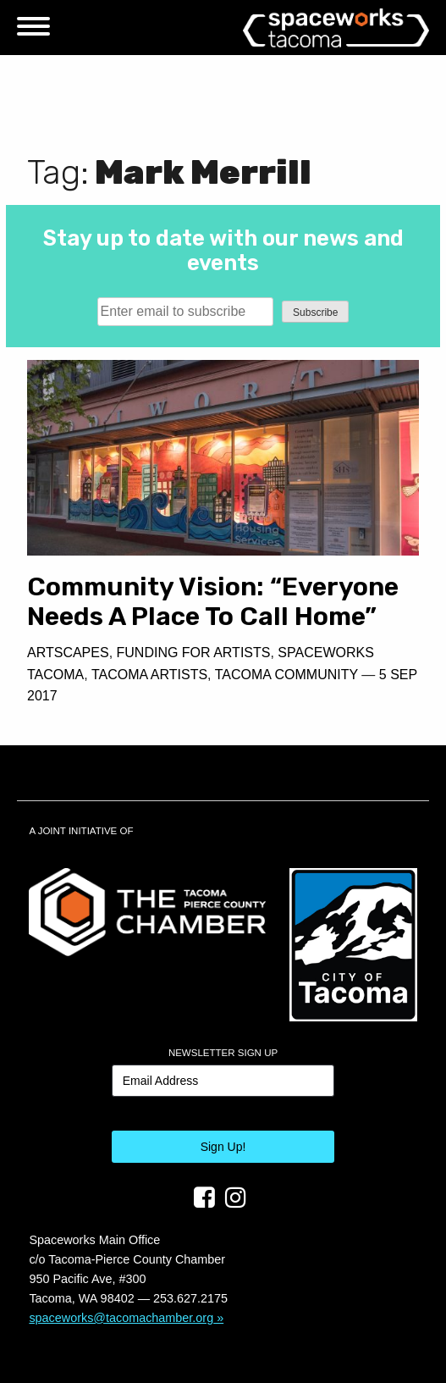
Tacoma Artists (149, 674)
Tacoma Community (286, 674)
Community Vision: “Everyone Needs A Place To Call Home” (213, 602)
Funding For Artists (194, 652)
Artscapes (68, 652)
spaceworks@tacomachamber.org (121, 1318)
